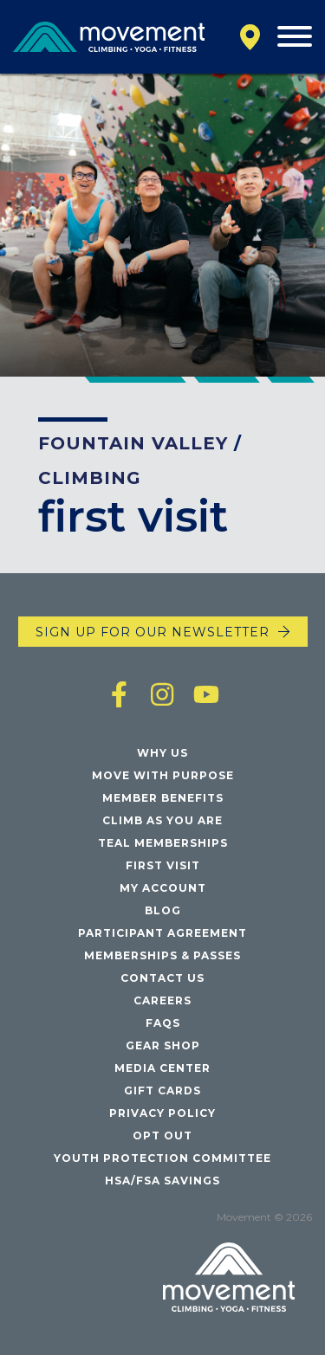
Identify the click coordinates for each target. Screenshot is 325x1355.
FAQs (163, 1022)
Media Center (162, 1067)
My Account (163, 887)
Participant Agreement (162, 932)
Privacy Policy (162, 1113)
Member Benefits (163, 797)
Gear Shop (163, 1045)
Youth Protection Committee (162, 1158)
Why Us (162, 752)
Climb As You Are (162, 820)
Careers (162, 1000)
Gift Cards (162, 1090)
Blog (163, 910)
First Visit (163, 865)
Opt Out (162, 1135)
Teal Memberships (163, 842)
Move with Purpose (163, 775)
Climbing (89, 478)
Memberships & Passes (162, 955)
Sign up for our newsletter (153, 632)
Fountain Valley (133, 443)
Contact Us (162, 977)
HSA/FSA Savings (162, 1180)
